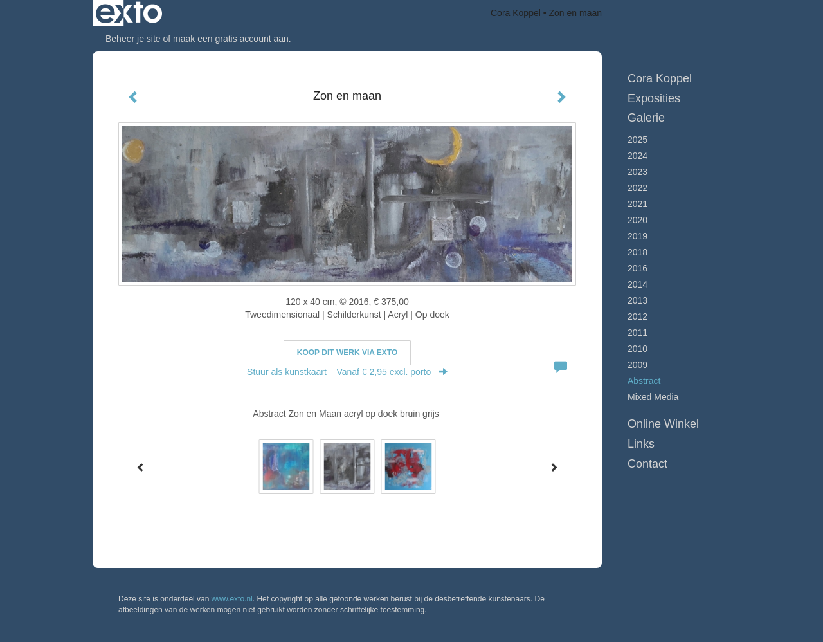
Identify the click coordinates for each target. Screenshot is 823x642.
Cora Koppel (516, 13)
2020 (637, 220)
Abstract (644, 381)
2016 (637, 268)
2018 (637, 252)
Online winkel (663, 423)
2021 (637, 204)
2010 (637, 349)
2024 (637, 156)
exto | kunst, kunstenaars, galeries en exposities (129, 13)
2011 (637, 332)
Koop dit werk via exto (347, 352)
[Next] (553, 467)
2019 (637, 236)
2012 (637, 316)
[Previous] (140, 467)
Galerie (646, 117)
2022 (637, 188)
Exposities (654, 98)
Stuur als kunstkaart (347, 372)
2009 (637, 365)
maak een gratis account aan (231, 38)
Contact (647, 463)
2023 (637, 172)
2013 (637, 300)
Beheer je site (133, 38)
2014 (637, 284)
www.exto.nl (232, 598)
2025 (637, 139)
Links (641, 443)
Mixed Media (653, 397)
